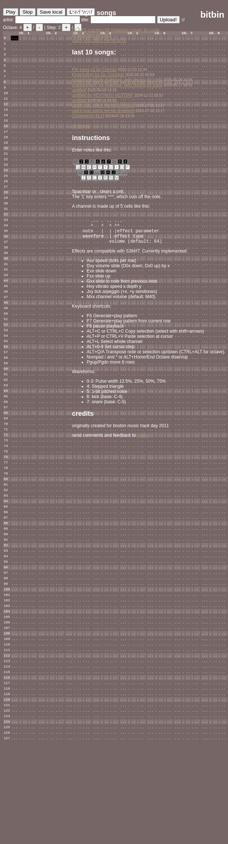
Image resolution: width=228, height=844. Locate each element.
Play (10, 12)
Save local (51, 12)
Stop (27, 12)
